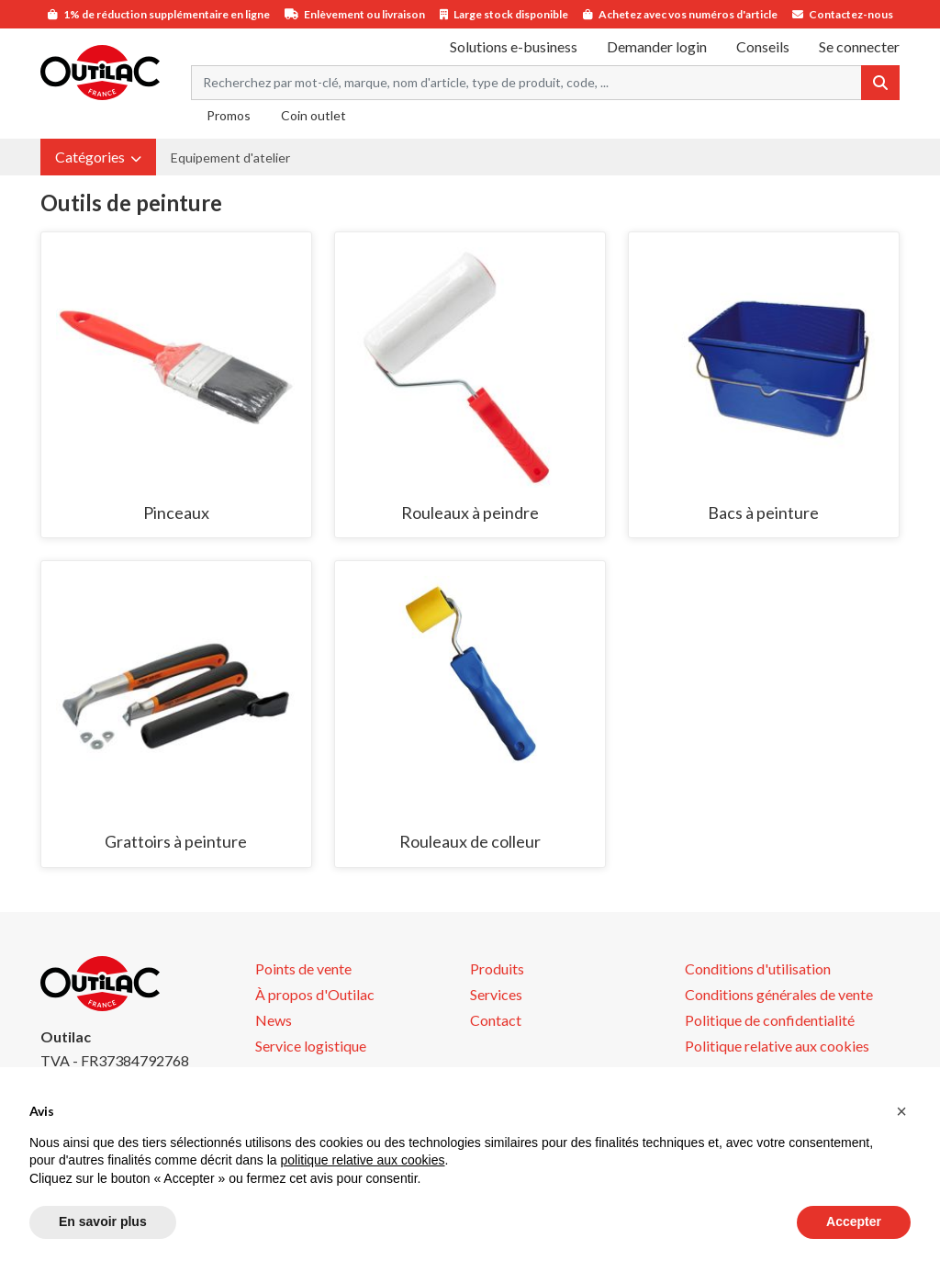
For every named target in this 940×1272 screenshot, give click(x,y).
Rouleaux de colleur (470, 841)
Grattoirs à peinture (176, 841)
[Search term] (526, 82)
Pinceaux (176, 512)
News (273, 1020)
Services (496, 994)
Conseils (762, 46)
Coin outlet (313, 115)
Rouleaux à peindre (470, 512)
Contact (495, 1020)
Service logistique (310, 1045)
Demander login (657, 46)
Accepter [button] (853, 1221)
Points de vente (303, 968)
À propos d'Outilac (315, 994)
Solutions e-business (513, 46)
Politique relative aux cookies (777, 1045)
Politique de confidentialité (770, 1020)
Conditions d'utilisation (758, 968)
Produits (497, 968)
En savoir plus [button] (103, 1221)
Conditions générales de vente (779, 994)
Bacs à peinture (763, 512)
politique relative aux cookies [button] (362, 1160)
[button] (98, 157)
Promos (229, 115)
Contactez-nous (851, 14)
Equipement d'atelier (230, 157)
